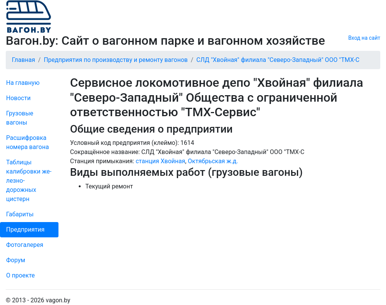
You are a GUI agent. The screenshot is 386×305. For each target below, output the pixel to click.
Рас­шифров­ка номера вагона (27, 142)
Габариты (20, 214)
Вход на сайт (364, 38)
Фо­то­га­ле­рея (24, 244)
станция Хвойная (160, 161)
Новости (18, 98)
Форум (15, 260)
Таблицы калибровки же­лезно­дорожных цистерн (29, 181)
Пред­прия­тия (25, 229)
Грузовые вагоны (19, 118)
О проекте (20, 275)
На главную (22, 82)
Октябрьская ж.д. (213, 161)
